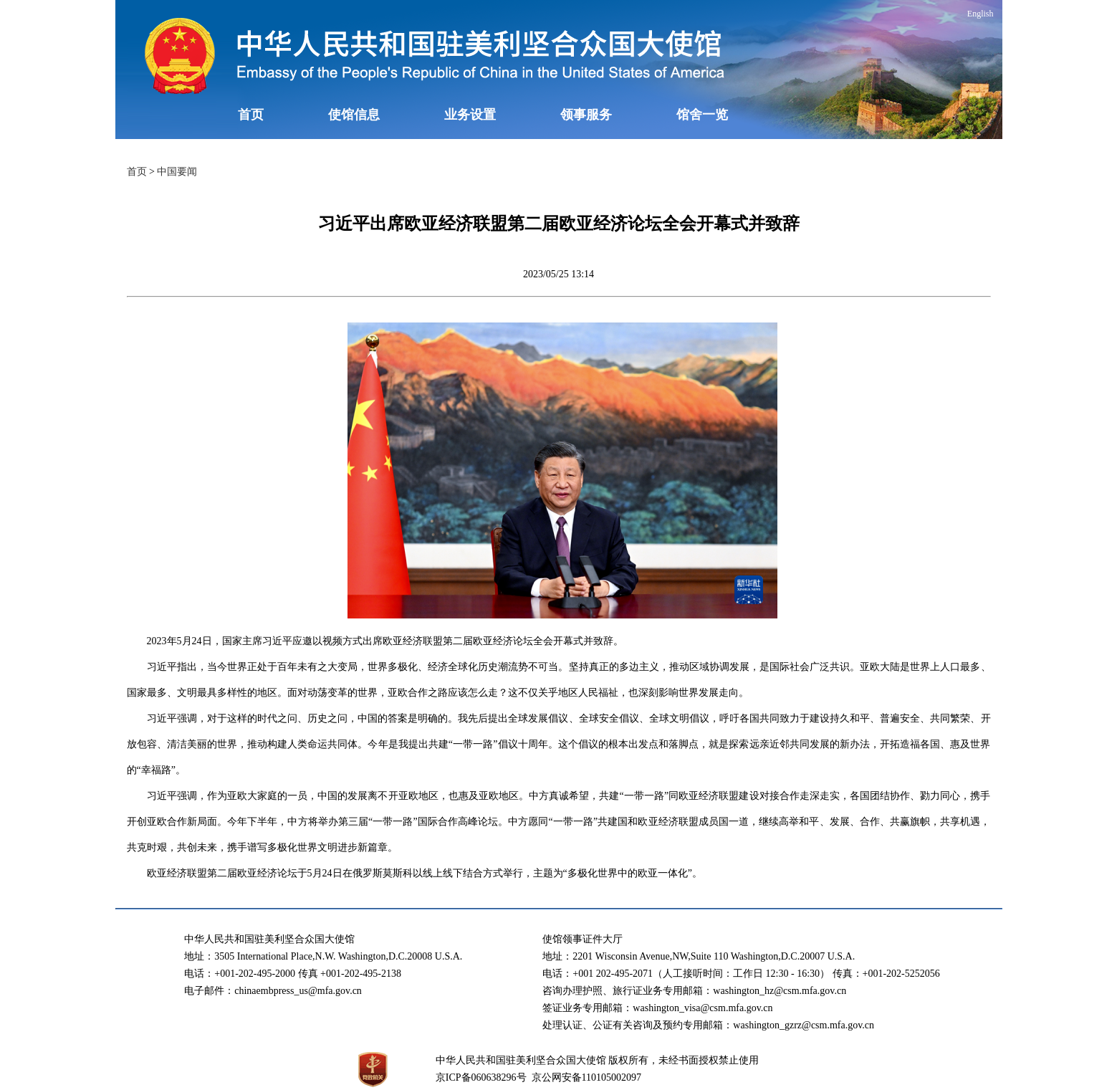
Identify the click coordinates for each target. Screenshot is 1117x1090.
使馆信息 (354, 114)
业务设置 (470, 114)
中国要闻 (177, 171)
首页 (251, 114)
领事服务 (586, 114)
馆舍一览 (702, 114)
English (980, 14)
